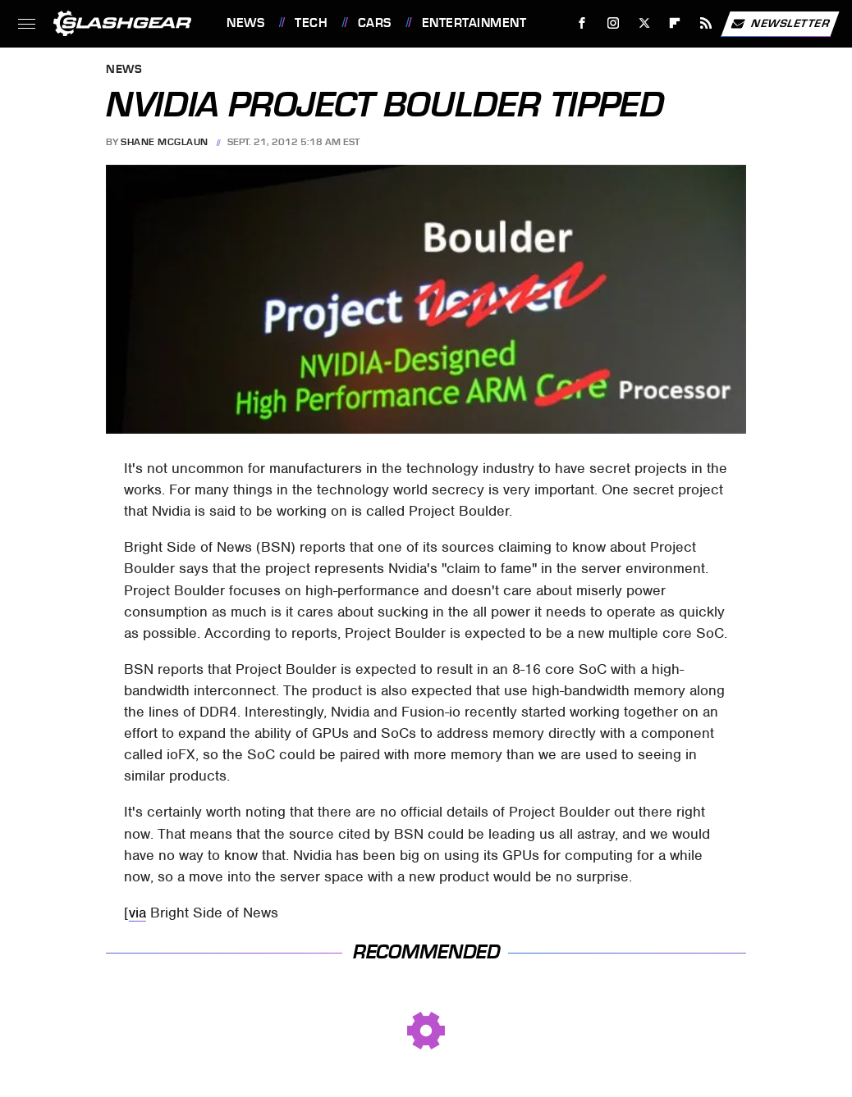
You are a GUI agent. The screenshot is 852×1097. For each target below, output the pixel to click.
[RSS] (706, 23)
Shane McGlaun (164, 142)
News (245, 23)
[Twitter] (644, 23)
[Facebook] (582, 23)
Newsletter (779, 23)
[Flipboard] (675, 23)
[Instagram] (613, 23)
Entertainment (474, 23)
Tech (311, 23)
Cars (375, 23)
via (137, 913)
